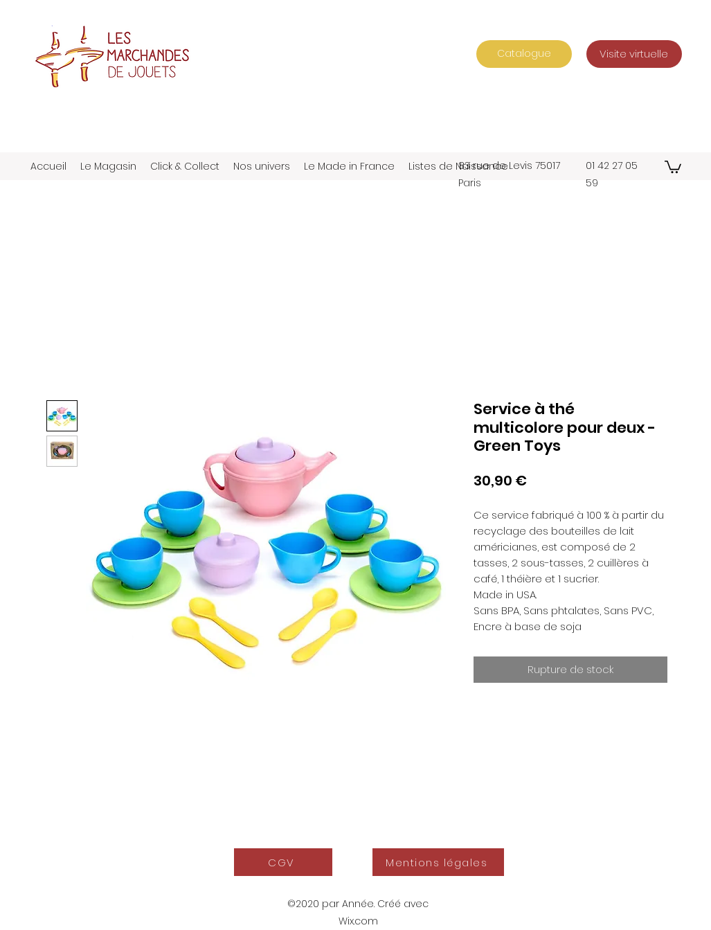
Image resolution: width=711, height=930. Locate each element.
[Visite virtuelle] (634, 54)
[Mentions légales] (438, 862)
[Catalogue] (524, 54)
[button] (673, 166)
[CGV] (283, 862)
